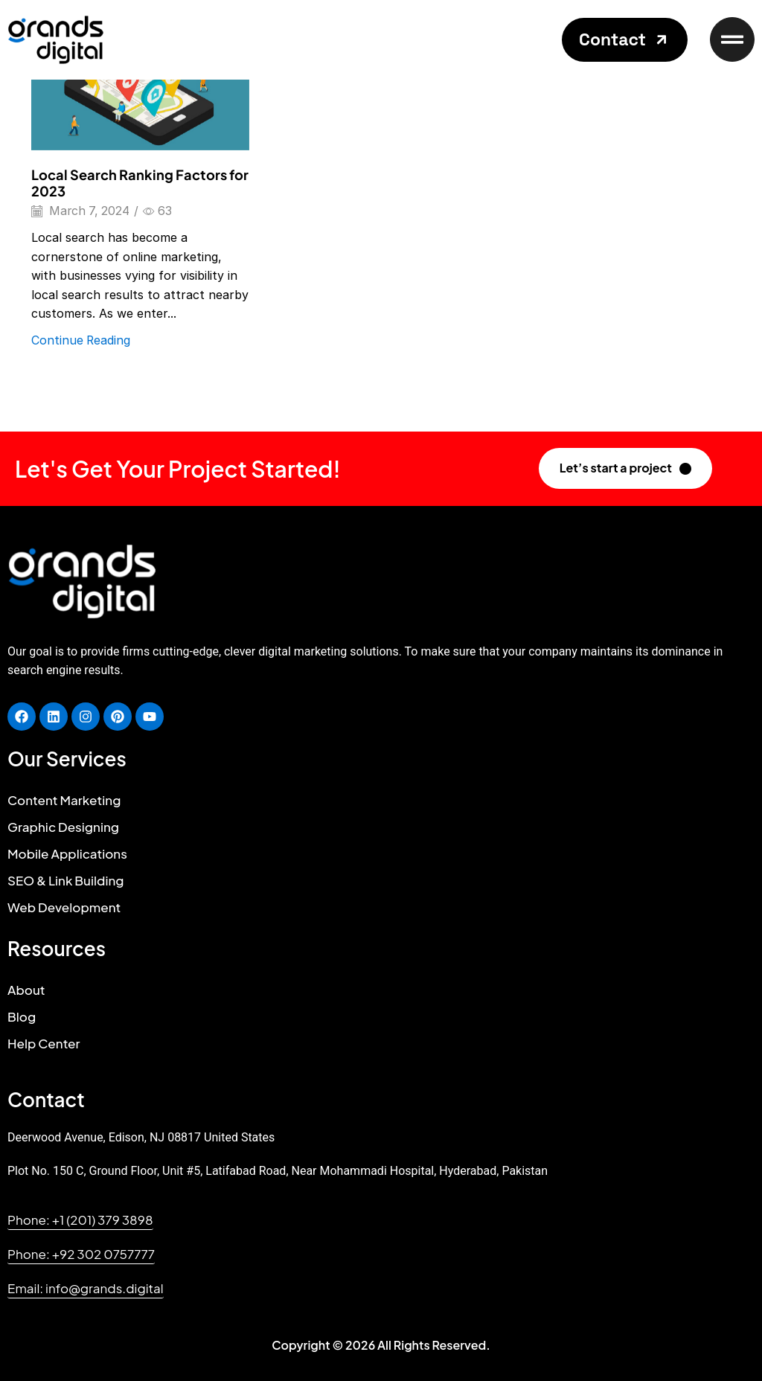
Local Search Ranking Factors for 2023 (140, 182)
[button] (625, 40)
